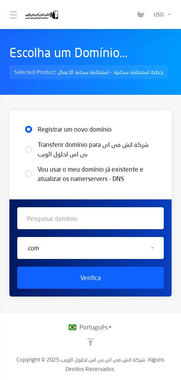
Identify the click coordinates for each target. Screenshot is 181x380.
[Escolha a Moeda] (161, 14)
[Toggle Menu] (12, 14)
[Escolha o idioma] (90, 327)
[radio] (28, 129)
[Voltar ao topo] (90, 342)
